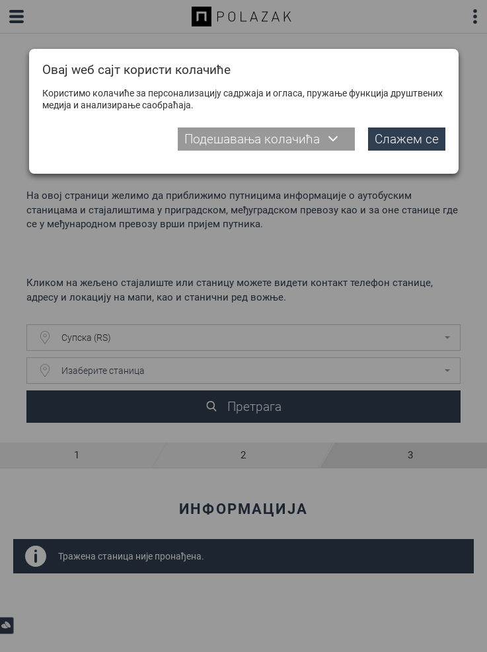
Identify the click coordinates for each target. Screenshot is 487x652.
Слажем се (407, 139)
